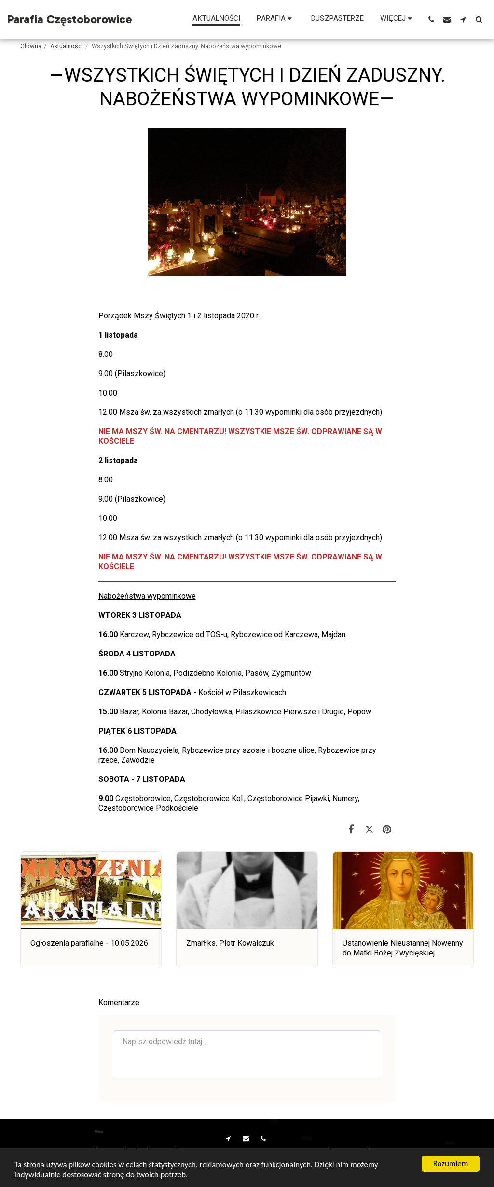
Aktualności (66, 46)
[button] (275, 19)
